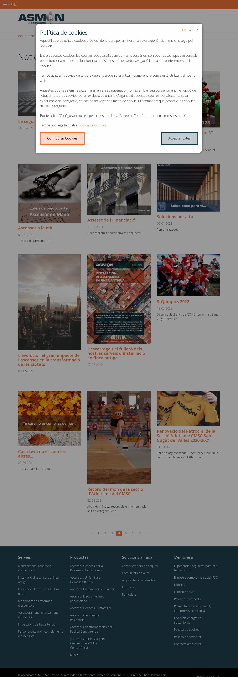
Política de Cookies (92, 125)
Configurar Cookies (62, 138)
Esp (184, 30)
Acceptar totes (179, 138)
